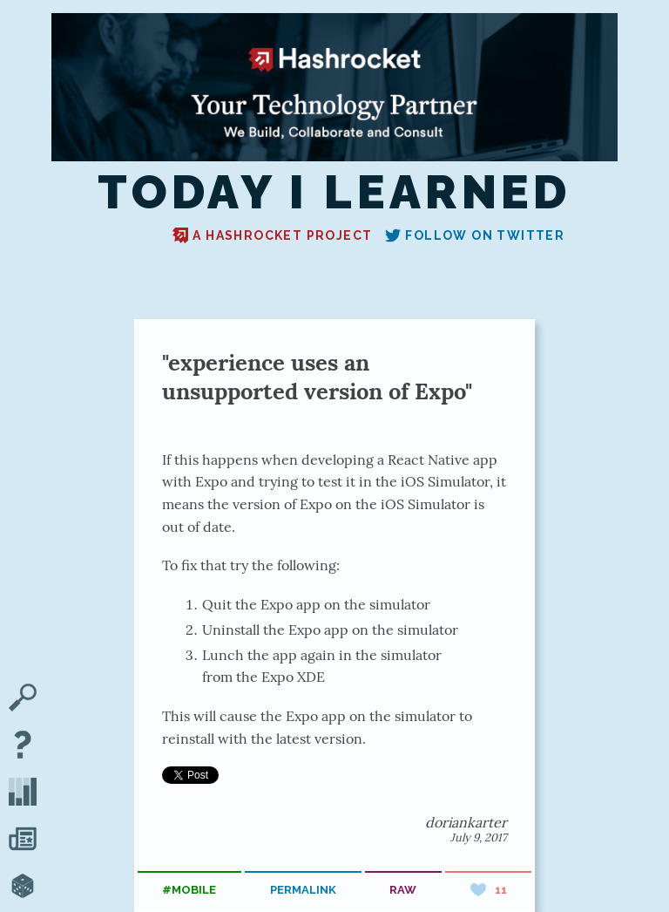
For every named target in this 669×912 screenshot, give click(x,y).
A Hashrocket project (272, 235)
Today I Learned (334, 192)
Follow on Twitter (474, 235)
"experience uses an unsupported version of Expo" (317, 376)
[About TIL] (23, 746)
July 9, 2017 (478, 837)
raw (402, 889)
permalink (303, 889)
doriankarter (466, 822)
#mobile (189, 889)
